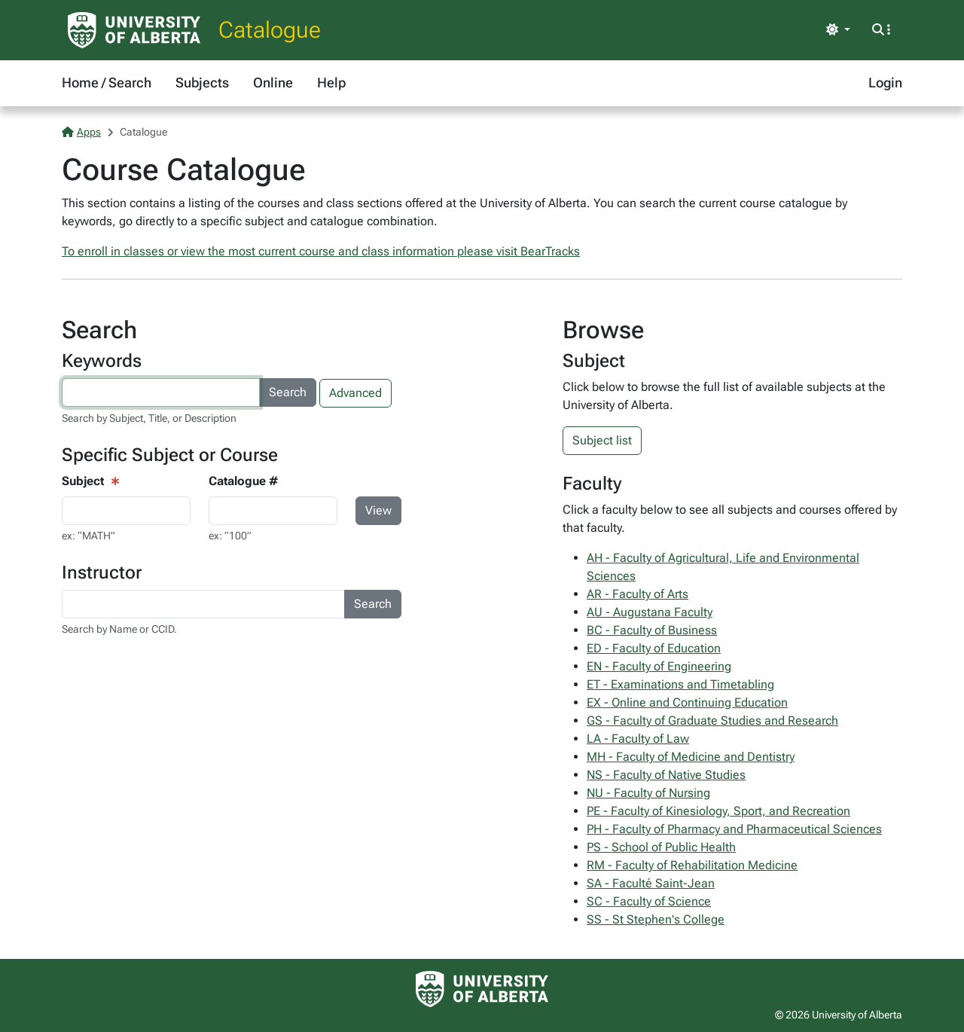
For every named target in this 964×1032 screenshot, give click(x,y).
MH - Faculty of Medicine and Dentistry (691, 757)
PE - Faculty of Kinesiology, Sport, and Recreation (718, 811)
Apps (81, 132)
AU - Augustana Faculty (649, 612)
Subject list (602, 440)
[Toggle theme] (838, 30)
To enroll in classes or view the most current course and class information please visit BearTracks (321, 251)
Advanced (355, 393)
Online (273, 82)
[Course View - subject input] (126, 510)
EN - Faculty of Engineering (659, 666)
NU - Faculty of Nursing (648, 793)
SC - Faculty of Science (649, 901)
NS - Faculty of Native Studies (666, 775)
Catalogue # (243, 481)
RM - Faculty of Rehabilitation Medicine (692, 865)
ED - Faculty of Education (654, 648)
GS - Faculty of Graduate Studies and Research (712, 720)
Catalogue (269, 30)
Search (288, 392)
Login (885, 82)
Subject (83, 481)
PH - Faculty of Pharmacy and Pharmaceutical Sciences (734, 829)
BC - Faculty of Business (652, 630)
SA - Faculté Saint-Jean (651, 883)
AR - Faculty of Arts (637, 594)
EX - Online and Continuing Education (687, 702)
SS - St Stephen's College (656, 919)
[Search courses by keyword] (161, 392)
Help (331, 82)
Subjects (202, 82)
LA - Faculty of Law (638, 738)
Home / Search (106, 82)
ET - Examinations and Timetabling (680, 684)
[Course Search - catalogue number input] (273, 510)
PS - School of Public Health (661, 847)
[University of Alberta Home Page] (134, 30)
